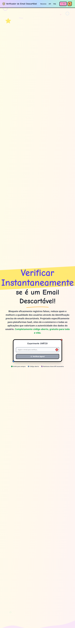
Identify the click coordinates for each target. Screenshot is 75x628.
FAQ (54, 4)
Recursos (43, 4)
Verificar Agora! (37, 356)
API (50, 4)
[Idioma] (70, 4)
